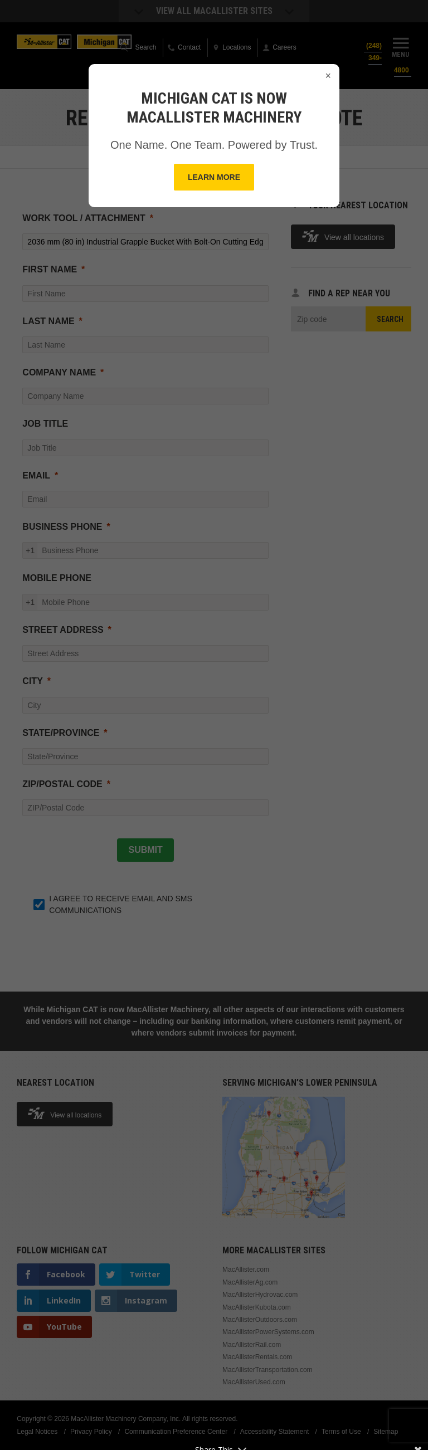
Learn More (214, 177)
